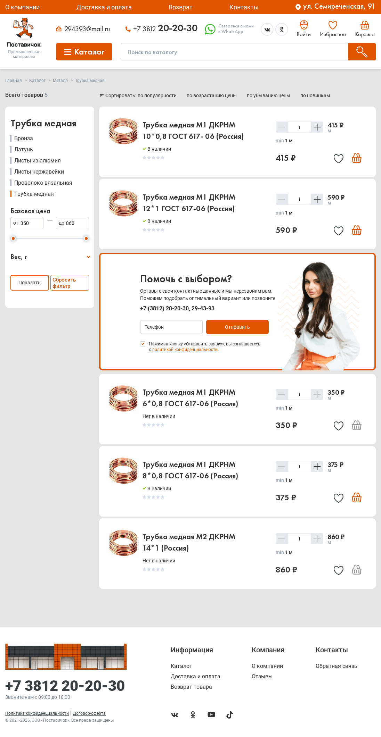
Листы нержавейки (39, 171)
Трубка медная (34, 194)
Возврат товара (191, 687)
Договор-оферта (89, 713)
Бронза (23, 138)
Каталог (181, 666)
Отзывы (262, 676)
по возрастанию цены (212, 95)
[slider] (13, 238)
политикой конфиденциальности (185, 349)
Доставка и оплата (104, 7)
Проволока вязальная (43, 182)
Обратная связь (336, 666)
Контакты (244, 7)
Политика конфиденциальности (37, 713)
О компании (22, 7)
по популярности (158, 95)
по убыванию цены (269, 95)
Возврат (181, 7)
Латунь (23, 149)
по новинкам (315, 95)
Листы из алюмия (37, 160)
